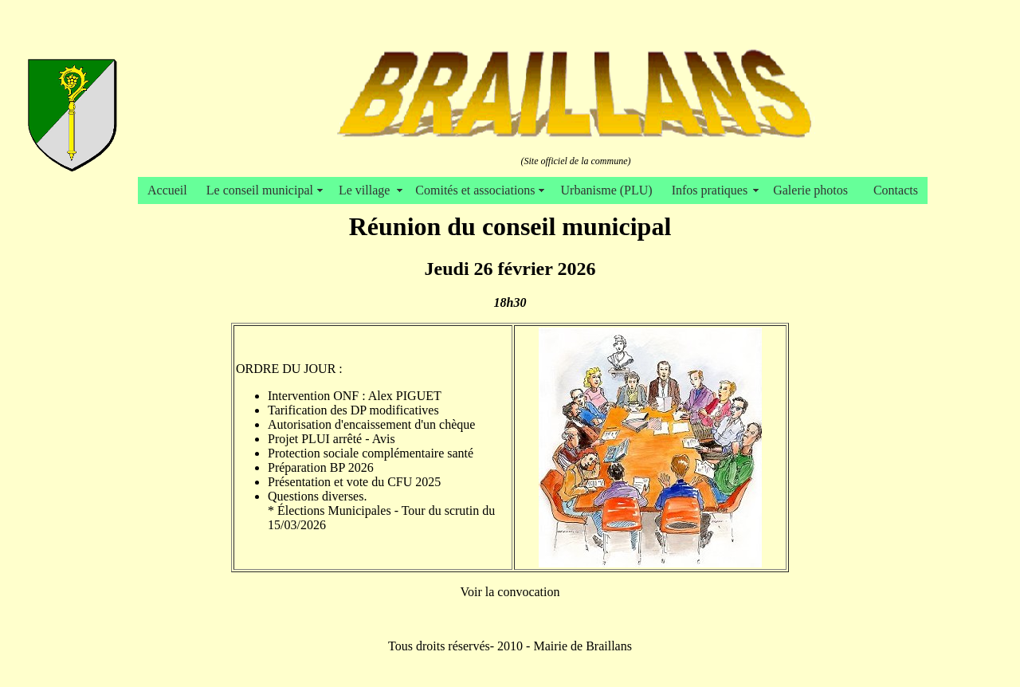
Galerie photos (813, 190)
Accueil (167, 190)
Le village (367, 190)
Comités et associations (478, 190)
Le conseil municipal (263, 190)
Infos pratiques (713, 190)
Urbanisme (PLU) (607, 190)
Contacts (895, 190)
